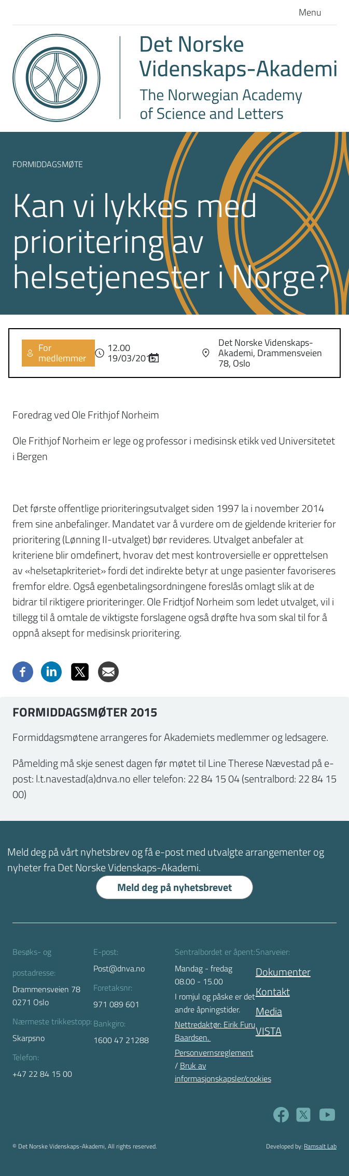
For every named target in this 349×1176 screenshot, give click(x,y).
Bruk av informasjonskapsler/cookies (223, 1072)
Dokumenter (283, 972)
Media (269, 1011)
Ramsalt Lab (320, 1146)
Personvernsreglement (214, 1052)
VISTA (269, 1031)
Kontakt (273, 991)
